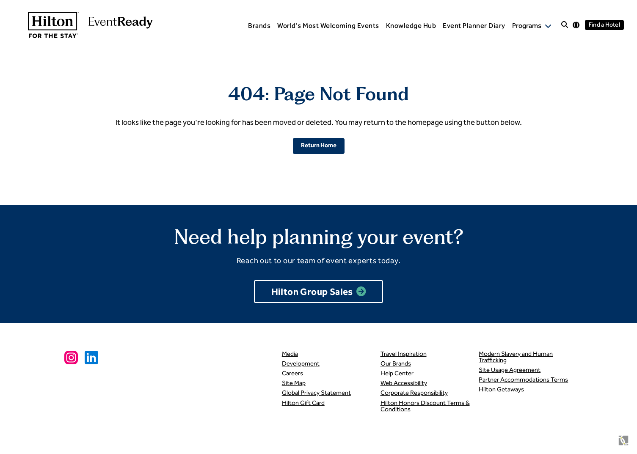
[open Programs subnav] (532, 26)
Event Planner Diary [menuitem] (474, 26)
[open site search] (564, 25)
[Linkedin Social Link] (91, 357)
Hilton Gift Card (303, 403)
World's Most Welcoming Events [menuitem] (328, 26)
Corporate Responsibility (414, 392)
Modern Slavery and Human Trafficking (516, 357)
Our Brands (396, 363)
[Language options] (576, 25)
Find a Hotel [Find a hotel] (604, 24)
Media (290, 354)
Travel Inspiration (404, 354)
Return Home (318, 145)
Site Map (294, 383)
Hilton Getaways (501, 389)
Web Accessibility (404, 383)
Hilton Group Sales (312, 291)
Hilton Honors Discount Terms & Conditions (425, 406)
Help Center (397, 373)
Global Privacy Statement (316, 392)
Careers (292, 373)
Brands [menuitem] (259, 26)
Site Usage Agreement (509, 370)
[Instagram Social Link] (71, 357)
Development (301, 363)
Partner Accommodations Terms (523, 379)
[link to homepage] (83, 25)
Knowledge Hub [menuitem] (411, 26)
